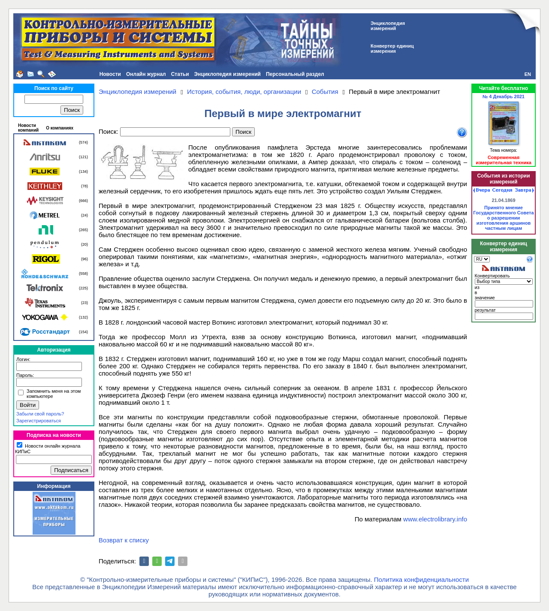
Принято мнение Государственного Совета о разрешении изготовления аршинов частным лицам (503, 218)
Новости (110, 74)
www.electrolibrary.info (435, 519)
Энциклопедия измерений (227, 74)
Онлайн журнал (146, 74)
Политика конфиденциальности (421, 579)
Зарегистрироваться (38, 420)
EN (528, 74)
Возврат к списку (124, 540)
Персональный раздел (295, 74)
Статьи (180, 74)
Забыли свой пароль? (40, 413)
